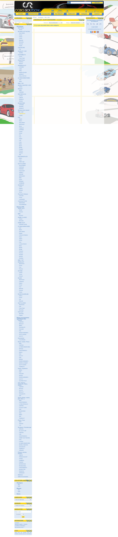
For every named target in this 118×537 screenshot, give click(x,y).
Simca (20, 192)
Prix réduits (59, 14)
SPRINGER (21, 472)
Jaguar (20, 138)
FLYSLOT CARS (23, 407)
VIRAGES (21, 450)
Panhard (21, 251)
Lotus (20, 142)
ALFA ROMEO (22, 165)
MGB (20, 177)
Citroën (20, 219)
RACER (20, 278)
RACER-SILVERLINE (23, 294)
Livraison (17, 522)
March (20, 145)
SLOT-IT (21, 336)
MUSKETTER (22, 469)
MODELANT (21, 262)
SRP (20, 395)
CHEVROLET (22, 113)
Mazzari (21, 63)
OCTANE (20, 271)
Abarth (20, 119)
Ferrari (20, 35)
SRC (20, 416)
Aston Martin (22, 33)
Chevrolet (21, 195)
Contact (97, 14)
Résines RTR (20, 207)
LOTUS (20, 95)
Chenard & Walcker (23, 235)
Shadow (21, 152)
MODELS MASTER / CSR (24, 85)
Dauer (20, 236)
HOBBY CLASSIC (22, 217)
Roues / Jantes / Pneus (23, 341)
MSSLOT (20, 88)
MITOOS (21, 348)
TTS (20, 425)
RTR (19, 486)
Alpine (20, 120)
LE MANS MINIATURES (24, 78)
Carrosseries (21, 338)
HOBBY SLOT (21, 222)
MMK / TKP (21, 83)
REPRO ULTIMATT (23, 363)
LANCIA (21, 97)
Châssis (20, 320)
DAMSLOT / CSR (22, 51)
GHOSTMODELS (23, 350)
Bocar (20, 126)
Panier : (98, 11)
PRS (20, 354)
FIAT (20, 306)
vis (25, 533)
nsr (21, 532)
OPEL (20, 70)
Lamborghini (22, 199)
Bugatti (20, 233)
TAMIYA (21, 455)
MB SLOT (21, 323)
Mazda (20, 210)
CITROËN (21, 67)
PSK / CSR (20, 112)
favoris (67, 11)
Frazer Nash (22, 58)
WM (20, 154)
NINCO (20, 352)
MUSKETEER (21, 103)
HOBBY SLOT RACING (24, 437)
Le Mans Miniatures (23, 404)
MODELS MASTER (23, 444)
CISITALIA (21, 167)
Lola (20, 140)
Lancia (20, 38)
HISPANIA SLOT (22, 65)
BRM (19, 213)
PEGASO (21, 106)
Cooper (20, 131)
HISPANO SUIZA (23, 224)
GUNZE (21, 458)
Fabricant (46, 22)
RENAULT (21, 74)
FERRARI (21, 92)
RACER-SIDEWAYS (23, 332)
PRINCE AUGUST (23, 456)
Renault (21, 190)
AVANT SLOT (21, 208)
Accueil (20, 14)
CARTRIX (21, 322)
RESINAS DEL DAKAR (23, 110)
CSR (20, 434)
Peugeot (21, 149)
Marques (84, 14)
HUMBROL (21, 460)
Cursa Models (22, 339)
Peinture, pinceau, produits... (22, 453)
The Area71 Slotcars (23, 194)
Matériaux (20, 475)
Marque (68, 22)
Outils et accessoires (23, 476)
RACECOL (21, 471)
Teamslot (21, 423)
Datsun (20, 283)
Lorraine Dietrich (23, 243)
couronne (20, 533)
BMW (20, 90)
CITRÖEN (21, 129)
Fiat (20, 49)
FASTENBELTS (22, 54)
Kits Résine (20, 26)
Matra (20, 81)
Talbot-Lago (21, 161)
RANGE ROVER (23, 72)
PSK (19, 117)
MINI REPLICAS (22, 94)
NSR (20, 357)
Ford (20, 79)
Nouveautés (46, 14)
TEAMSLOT (21, 185)
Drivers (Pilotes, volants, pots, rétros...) (24, 398)
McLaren (21, 215)
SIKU (20, 412)
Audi (20, 228)
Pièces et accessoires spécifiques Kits (23, 318)
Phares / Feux (21, 420)
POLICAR (21, 329)
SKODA (21, 101)
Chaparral (21, 127)
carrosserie (29, 533)
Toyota (20, 45)
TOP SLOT (20, 312)
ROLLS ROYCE (22, 76)
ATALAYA (21, 429)
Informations (33, 14)
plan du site (60, 11)
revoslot (24, 532)
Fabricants (71, 14)
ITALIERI (21, 462)
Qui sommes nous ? (19, 527)
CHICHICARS (21, 47)
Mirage (20, 147)
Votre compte (90, 11)
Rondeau (21, 258)
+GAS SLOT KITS (22, 201)
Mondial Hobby (22, 465)
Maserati (21, 40)
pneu (24, 533)
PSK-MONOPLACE (23, 156)
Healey (20, 36)
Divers (18, 494)
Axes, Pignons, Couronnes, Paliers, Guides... (23, 384)
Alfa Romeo (21, 124)
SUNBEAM (21, 183)
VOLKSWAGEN (22, 204)
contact (52, 11)
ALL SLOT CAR (22, 430)
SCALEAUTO (22, 327)
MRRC (20, 325)
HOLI (20, 439)
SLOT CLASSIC (22, 163)
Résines (19, 488)
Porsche (21, 43)
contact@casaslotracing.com (94, 29)
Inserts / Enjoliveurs (23, 368)
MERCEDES (22, 176)
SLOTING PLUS (22, 380)
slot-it (16, 532)
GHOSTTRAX (21, 60)
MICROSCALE (22, 463)
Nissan (20, 29)
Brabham (21, 61)
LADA (20, 68)
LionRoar (21, 441)
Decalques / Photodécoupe (24, 427)
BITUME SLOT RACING (24, 31)
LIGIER (20, 115)
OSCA (20, 179)
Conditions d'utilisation (20, 525)
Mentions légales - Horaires (21, 524)
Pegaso (20, 188)
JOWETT (21, 172)
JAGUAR (21, 174)
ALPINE (21, 52)
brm (19, 532)
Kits (19, 484)
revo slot (29, 532)
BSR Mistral (21, 28)
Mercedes (21, 42)
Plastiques (20, 483)
